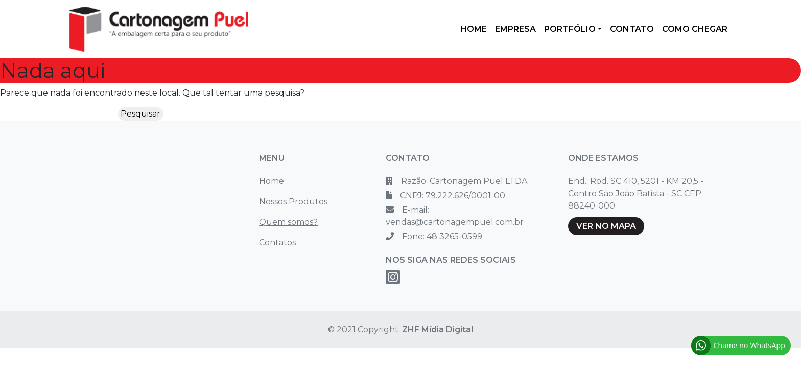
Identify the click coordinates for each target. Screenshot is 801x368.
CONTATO (632, 29)
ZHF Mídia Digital (437, 329)
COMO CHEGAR (694, 29)
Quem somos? (288, 222)
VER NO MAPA (606, 226)
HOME (473, 29)
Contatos (277, 242)
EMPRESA (515, 29)
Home (271, 181)
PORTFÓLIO (570, 29)
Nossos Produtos (293, 201)
